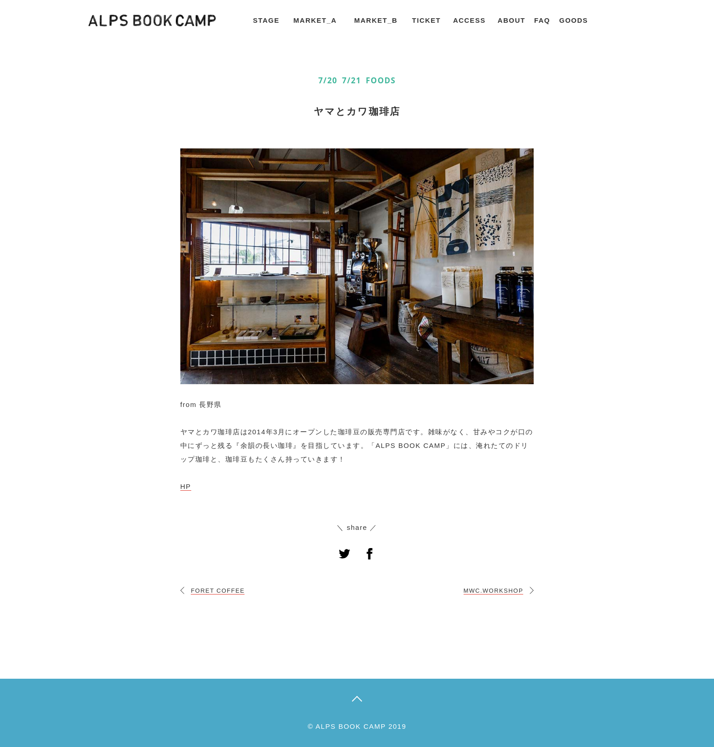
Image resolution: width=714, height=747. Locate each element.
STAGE (266, 20)
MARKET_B (376, 20)
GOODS (573, 20)
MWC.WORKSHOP (493, 590)
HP (185, 486)
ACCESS (469, 20)
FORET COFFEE (218, 590)
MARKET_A (315, 20)
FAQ (542, 20)
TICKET (426, 20)
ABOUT (511, 20)
